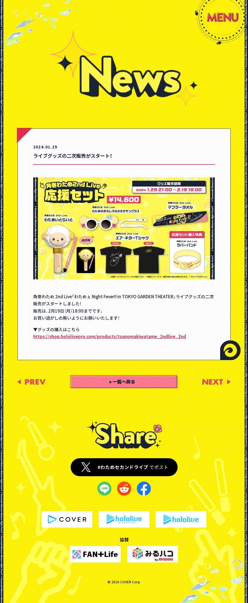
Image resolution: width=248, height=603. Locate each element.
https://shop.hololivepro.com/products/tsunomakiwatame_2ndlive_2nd (109, 336)
